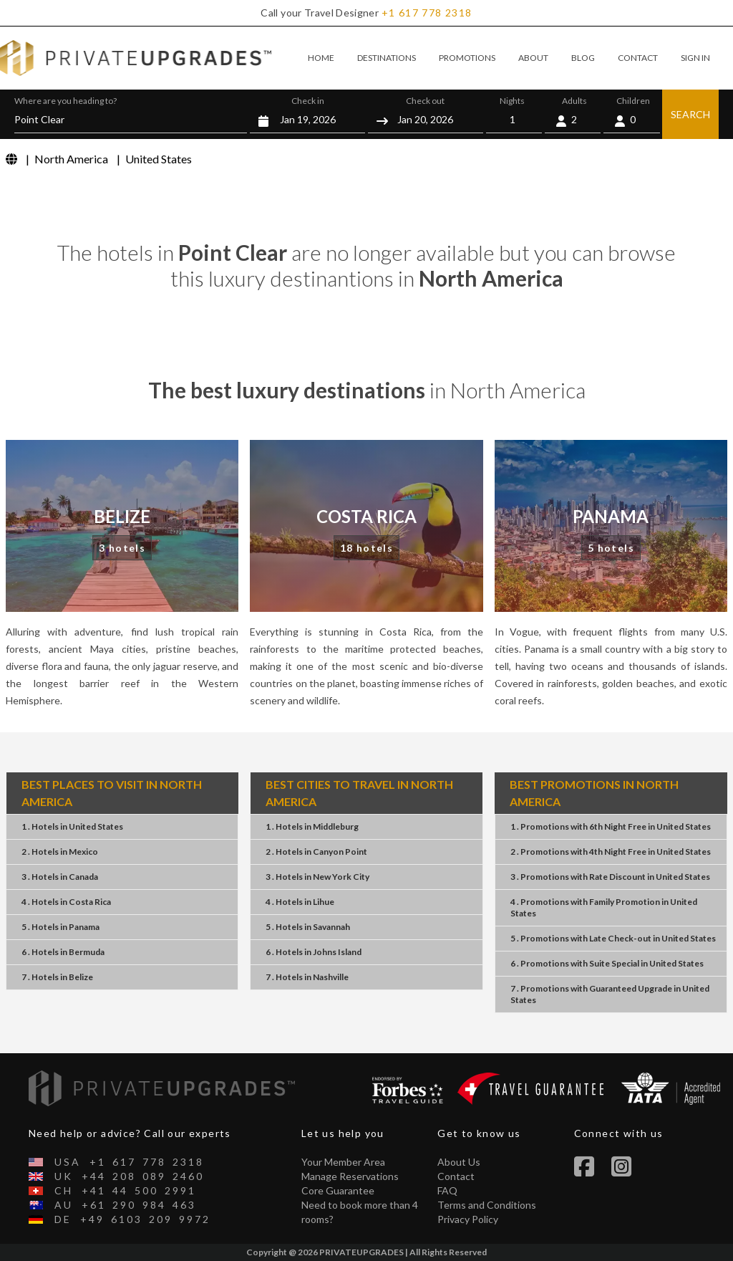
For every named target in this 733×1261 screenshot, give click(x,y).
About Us (458, 1162)
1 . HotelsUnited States (72, 826)
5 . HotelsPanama (60, 926)
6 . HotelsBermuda (63, 951)
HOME (321, 57)
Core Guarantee (337, 1190)
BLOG (583, 57)
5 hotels (611, 548)
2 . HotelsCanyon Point (316, 851)
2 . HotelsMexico (59, 851)
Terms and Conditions (486, 1205)
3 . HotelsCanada (59, 876)
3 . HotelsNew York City (317, 876)
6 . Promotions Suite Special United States (607, 963)
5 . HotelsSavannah (308, 926)
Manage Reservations (350, 1176)
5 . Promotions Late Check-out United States (613, 938)
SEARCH (690, 114)
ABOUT (533, 57)
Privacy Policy (467, 1219)
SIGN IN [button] (695, 57)
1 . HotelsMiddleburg (312, 826)
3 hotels (122, 548)
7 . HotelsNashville (307, 977)
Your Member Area (343, 1162)
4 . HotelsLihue (300, 901)
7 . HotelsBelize (57, 977)
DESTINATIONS (386, 57)
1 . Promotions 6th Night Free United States (610, 826)
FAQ (447, 1190)
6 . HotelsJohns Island (313, 951)
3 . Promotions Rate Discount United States (610, 876)
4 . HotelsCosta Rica (66, 901)
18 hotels (367, 548)
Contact (456, 1176)
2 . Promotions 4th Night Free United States (610, 851)
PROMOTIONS (467, 57)
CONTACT (638, 57)
